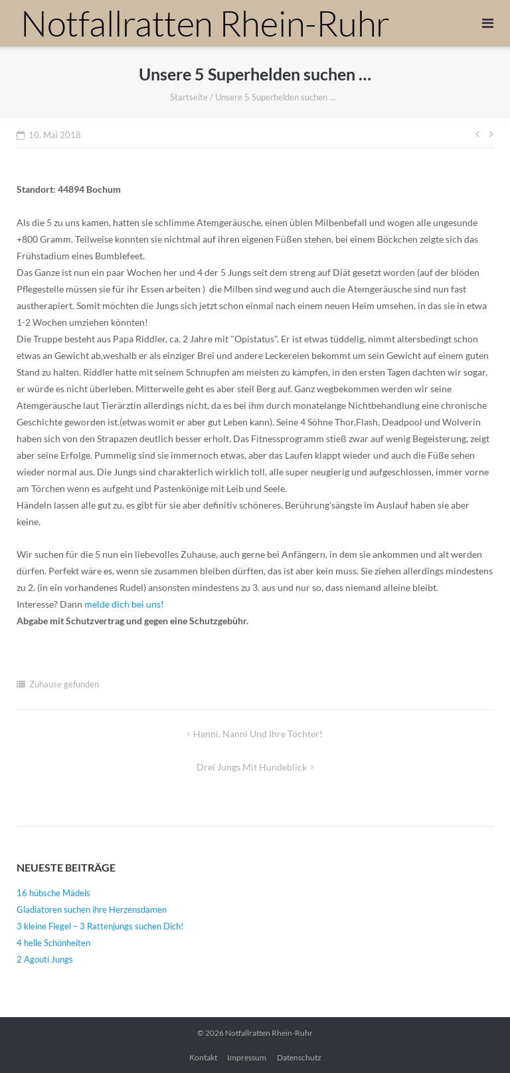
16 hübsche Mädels (53, 893)
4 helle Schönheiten (53, 942)
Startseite (189, 97)
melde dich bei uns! (124, 604)
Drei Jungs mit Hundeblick (252, 767)
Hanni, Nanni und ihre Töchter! (258, 733)
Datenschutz (299, 1057)
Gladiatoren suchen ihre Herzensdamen (92, 909)
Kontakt (203, 1057)
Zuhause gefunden (64, 684)
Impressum (246, 1057)
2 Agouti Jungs (45, 959)
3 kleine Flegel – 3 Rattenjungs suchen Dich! (100, 926)
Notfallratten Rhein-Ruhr (269, 1033)
